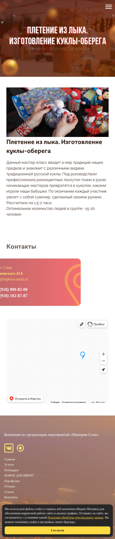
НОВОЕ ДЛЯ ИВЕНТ (19, 475)
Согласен (57, 530)
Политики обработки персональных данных (75, 517)
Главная (9, 459)
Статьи (9, 492)
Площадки (11, 470)
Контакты (10, 497)
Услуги (9, 464)
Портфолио (12, 481)
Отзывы (9, 486)
